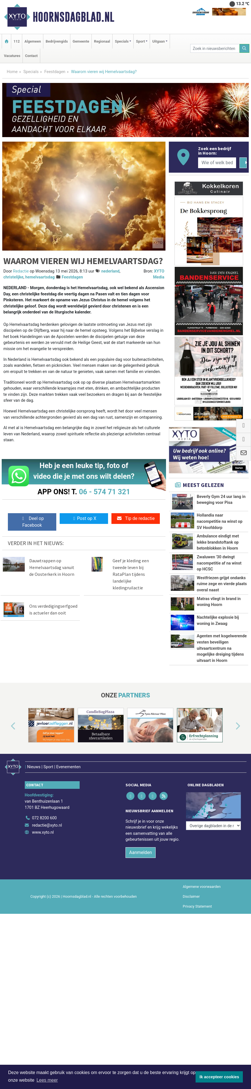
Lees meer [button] (47, 1080)
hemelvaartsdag (40, 277)
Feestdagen (54, 71)
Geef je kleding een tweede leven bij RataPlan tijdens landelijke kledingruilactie (131, 574)
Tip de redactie (135, 518)
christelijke (13, 277)
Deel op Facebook (32, 522)
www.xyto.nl (43, 832)
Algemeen (32, 41)
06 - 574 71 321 (104, 492)
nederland (110, 271)
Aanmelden (140, 852)
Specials (31, 71)
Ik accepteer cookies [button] (219, 1077)
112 (17, 41)
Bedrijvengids (57, 41)
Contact (31, 56)
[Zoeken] (244, 48)
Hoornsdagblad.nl (73, 17)
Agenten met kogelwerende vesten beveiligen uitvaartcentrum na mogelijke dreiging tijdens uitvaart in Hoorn (222, 648)
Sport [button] (140, 41)
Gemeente (81, 41)
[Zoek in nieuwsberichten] (215, 48)
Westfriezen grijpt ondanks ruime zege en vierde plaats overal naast (222, 584)
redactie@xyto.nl (47, 825)
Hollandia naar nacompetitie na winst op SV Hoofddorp (219, 521)
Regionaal (102, 41)
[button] (7, 726)
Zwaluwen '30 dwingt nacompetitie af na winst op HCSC (219, 563)
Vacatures (12, 56)
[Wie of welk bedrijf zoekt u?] (217, 162)
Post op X (84, 518)
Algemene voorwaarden (202, 886)
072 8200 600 (44, 818)
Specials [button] (122, 41)
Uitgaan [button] (158, 41)
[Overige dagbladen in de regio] (213, 825)
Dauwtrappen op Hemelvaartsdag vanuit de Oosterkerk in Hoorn (51, 567)
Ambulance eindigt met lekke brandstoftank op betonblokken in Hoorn (218, 542)
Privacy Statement (197, 906)
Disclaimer (191, 896)
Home (12, 71)
